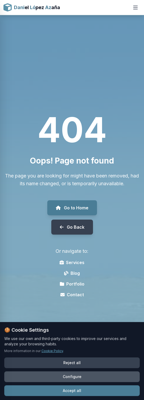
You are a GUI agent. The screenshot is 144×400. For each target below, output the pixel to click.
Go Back (72, 227)
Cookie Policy (52, 357)
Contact (72, 294)
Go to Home (72, 207)
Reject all (72, 368)
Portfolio (72, 284)
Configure (72, 382)
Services (72, 262)
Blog (72, 273)
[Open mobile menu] (135, 7)
